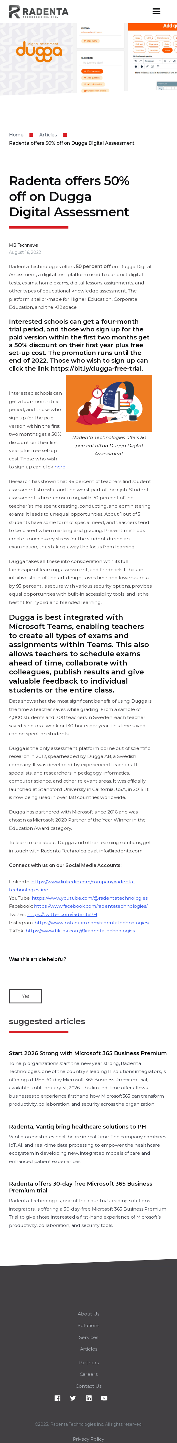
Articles (48, 135)
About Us (88, 1314)
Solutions (88, 1325)
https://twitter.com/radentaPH (62, 914)
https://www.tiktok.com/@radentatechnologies (80, 931)
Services (88, 1337)
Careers (89, 1374)
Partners (89, 1362)
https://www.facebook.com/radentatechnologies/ (90, 906)
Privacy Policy (88, 1439)
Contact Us (88, 1386)
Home (16, 135)
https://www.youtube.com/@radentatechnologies (90, 898)
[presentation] (54, 975)
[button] (156, 11)
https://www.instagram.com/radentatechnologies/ (92, 923)
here (59, 467)
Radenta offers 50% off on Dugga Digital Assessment (71, 143)
